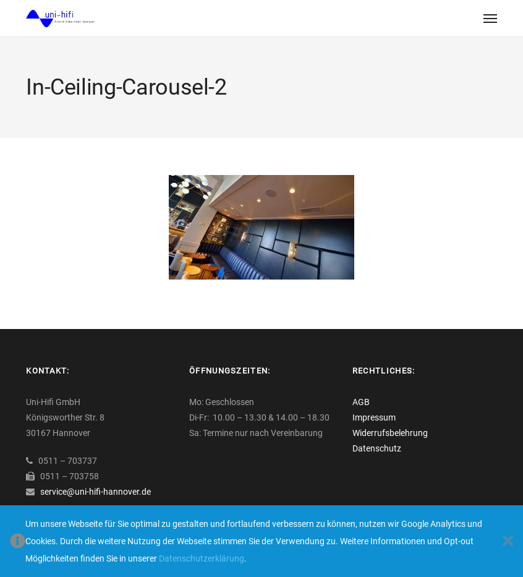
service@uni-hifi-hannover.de (95, 492)
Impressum (374, 417)
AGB (361, 402)
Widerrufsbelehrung (390, 433)
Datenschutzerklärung (201, 558)
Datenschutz (376, 448)
